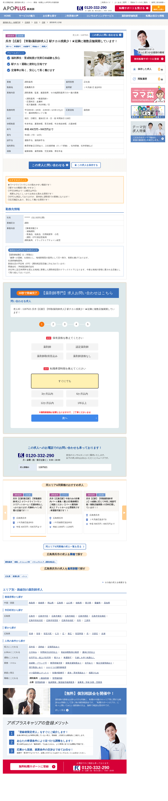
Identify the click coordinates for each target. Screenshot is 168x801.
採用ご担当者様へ (158, 2)
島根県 (41, 603)
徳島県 (79, 603)
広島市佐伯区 (67, 620)
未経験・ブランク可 (38, 663)
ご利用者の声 (71, 16)
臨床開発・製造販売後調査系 (61, 682)
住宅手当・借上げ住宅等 (40, 657)
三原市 (87, 620)
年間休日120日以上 (49, 652)
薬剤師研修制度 (130, 16)
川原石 (95, 633)
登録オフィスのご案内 (138, 2)
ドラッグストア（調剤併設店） (44, 562)
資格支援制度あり (73, 663)
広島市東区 (57, 616)
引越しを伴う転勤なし (85, 657)
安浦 (31, 633)
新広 (70, 633)
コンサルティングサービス (100, 16)
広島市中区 (43, 616)
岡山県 (51, 603)
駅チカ (57, 657)
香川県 (88, 603)
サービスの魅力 (27, 16)
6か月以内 (82, 393)
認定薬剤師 (82, 346)
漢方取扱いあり (36, 667)
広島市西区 (83, 616)
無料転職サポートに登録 (34, 766)
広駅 (43, 22)
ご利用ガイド (105, 2)
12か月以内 (47, 403)
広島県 (27, 22)
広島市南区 (70, 616)
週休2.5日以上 (88, 652)
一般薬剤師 (44, 678)
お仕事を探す (50, 16)
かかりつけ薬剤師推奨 (56, 667)
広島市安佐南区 (99, 616)
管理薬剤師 (57, 678)
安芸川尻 (48, 633)
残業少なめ (94, 673)
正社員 (7, 576)
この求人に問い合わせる (105, 35)
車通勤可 (67, 657)
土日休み (33, 652)
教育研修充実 (56, 663)
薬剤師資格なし (82, 356)
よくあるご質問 (120, 2)
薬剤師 (47, 346)
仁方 (57, 633)
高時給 (41, 647)
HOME (7, 16)
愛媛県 (98, 603)
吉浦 (103, 633)
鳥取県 (32, 603)
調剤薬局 (8, 562)
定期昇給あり (54, 647)
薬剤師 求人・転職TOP (12, 22)
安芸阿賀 (79, 633)
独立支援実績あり (104, 663)
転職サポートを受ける (132, 8)
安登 (38, 633)
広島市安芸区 (52, 620)
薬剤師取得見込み (47, 356)
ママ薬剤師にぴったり (39, 673)
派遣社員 (16, 576)
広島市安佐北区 (36, 620)
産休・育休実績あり (76, 673)
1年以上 (82, 403)
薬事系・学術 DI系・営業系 (90, 682)
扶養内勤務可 (58, 673)
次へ (64, 418)
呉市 (36, 22)
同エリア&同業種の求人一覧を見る (63, 546)
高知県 (107, 603)
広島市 (32, 616)
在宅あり (89, 663)
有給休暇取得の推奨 (70, 652)
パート (24, 576)
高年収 (32, 647)
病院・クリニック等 (22, 562)
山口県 (69, 603)
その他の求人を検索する (116, 582)
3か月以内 (47, 393)
